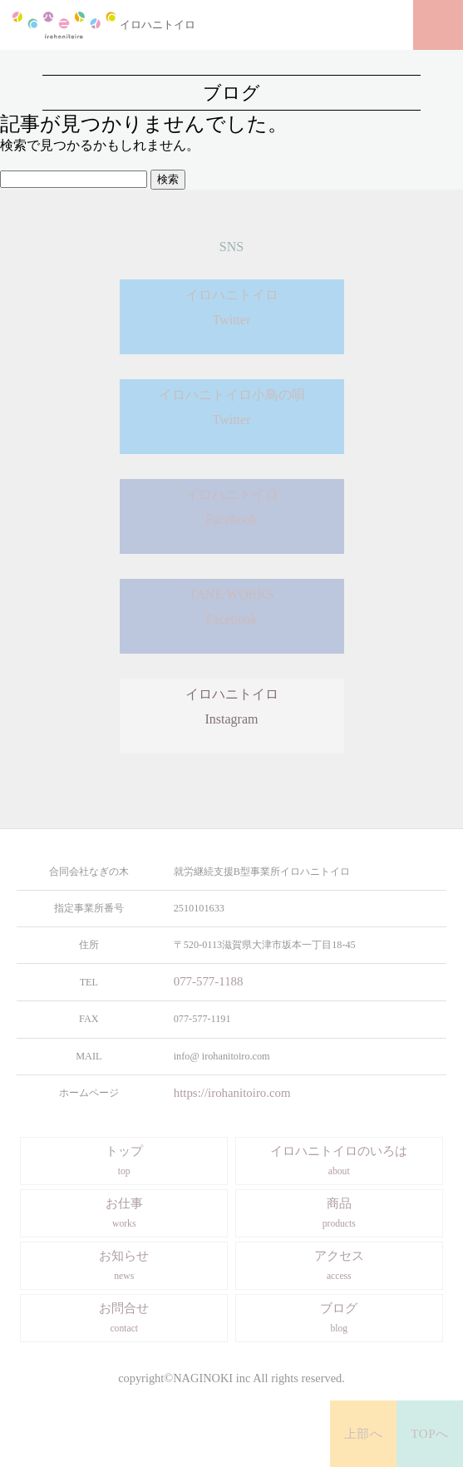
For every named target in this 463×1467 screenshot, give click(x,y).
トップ (124, 1158)
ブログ (338, 1316)
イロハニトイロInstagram (231, 716)
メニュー (438, 25)
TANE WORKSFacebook (231, 615)
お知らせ (124, 1263)
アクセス (339, 1263)
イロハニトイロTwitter (231, 316)
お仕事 (124, 1211)
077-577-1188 (202, 981)
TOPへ (430, 1434)
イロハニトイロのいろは (338, 1158)
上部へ (363, 1434)
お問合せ (124, 1316)
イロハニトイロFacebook (231, 516)
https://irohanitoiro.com (222, 1092)
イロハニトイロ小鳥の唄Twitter (232, 416)
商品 (339, 1211)
